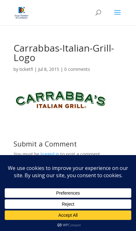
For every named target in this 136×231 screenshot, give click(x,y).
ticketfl (26, 69)
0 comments (77, 69)
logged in (50, 154)
